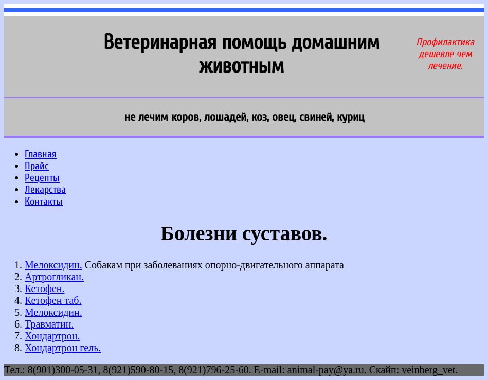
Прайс (37, 166)
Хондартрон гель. (63, 347)
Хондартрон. (52, 335)
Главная (41, 154)
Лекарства (45, 189)
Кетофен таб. (53, 300)
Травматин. (49, 324)
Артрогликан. (54, 276)
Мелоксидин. (53, 264)
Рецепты (42, 178)
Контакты (44, 201)
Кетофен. (44, 288)
